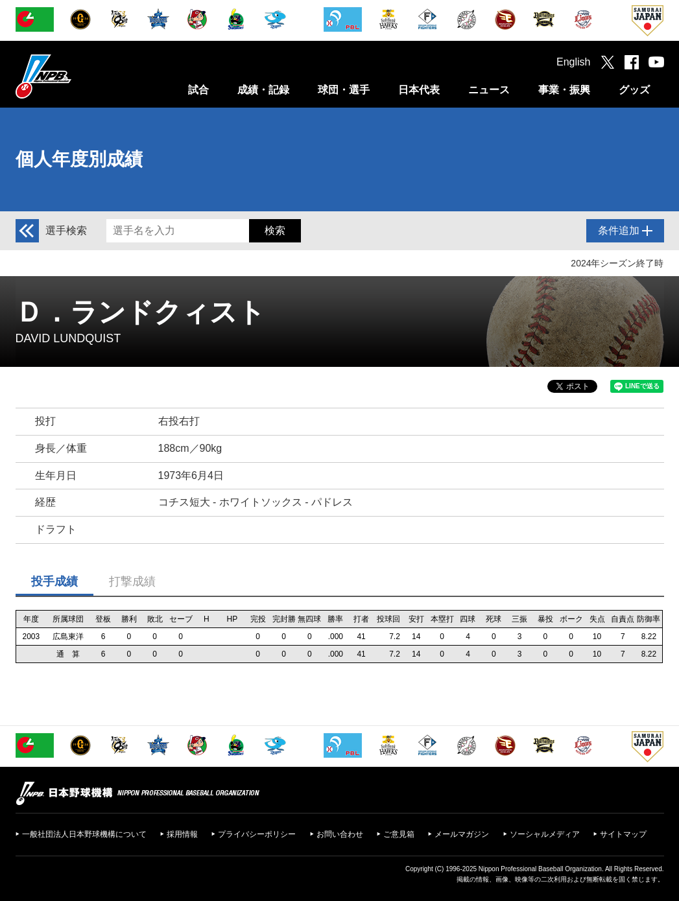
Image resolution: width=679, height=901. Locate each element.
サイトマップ (623, 834)
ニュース (489, 89)
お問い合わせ (339, 834)
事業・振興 (564, 89)
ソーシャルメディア (545, 834)
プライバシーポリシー (257, 834)
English (573, 61)
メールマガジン (462, 834)
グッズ (634, 89)
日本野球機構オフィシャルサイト (76, 76)
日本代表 (419, 89)
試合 (198, 89)
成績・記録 (263, 89)
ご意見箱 (398, 834)
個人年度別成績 (79, 159)
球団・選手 (344, 89)
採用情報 (182, 834)
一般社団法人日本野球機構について (84, 834)
